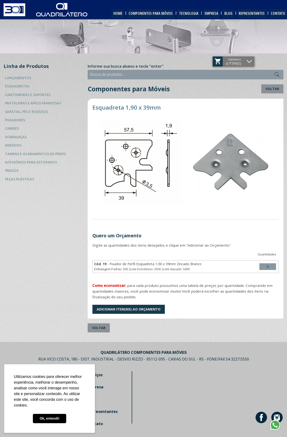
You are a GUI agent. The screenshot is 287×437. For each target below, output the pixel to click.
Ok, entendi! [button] (49, 418)
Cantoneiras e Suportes (27, 94)
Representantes (248, 13)
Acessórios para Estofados (31, 162)
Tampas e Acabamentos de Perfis (35, 154)
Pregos (11, 170)
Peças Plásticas (19, 179)
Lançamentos (18, 78)
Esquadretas (17, 86)
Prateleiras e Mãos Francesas (33, 103)
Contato (277, 13)
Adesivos (13, 145)
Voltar (272, 88)
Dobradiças (16, 137)
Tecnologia (179, 13)
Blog (223, 13)
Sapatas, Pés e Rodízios (26, 111)
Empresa (204, 13)
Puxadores (15, 120)
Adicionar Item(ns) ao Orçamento (129, 309)
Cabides (12, 128)
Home (103, 13)
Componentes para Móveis (139, 13)
